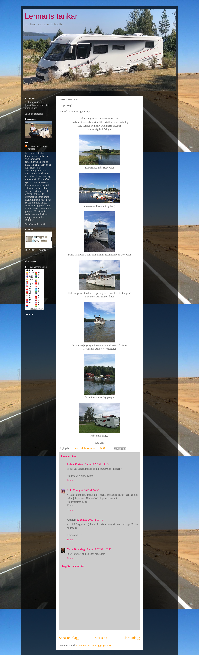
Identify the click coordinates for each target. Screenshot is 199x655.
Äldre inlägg (131, 638)
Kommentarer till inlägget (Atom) (93, 645)
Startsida (101, 638)
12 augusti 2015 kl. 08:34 (96, 464)
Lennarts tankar (51, 16)
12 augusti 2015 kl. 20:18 (98, 549)
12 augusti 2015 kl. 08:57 (86, 490)
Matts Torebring (76, 549)
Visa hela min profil (35, 224)
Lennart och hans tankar (37, 147)
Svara (70, 480)
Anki (69, 490)
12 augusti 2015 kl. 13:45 (90, 519)
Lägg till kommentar (73, 566)
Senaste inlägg (69, 638)
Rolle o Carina (75, 464)
